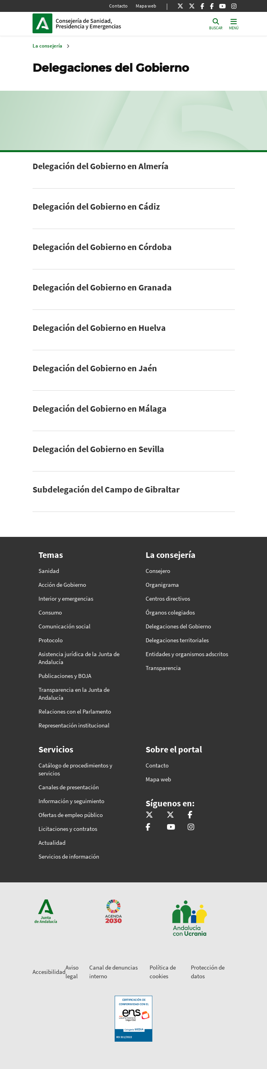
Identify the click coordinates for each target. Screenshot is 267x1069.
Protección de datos (208, 972)
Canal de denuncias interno (113, 972)
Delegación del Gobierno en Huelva (99, 327)
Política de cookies (163, 972)
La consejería (47, 45)
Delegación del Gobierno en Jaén (95, 368)
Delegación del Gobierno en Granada (102, 287)
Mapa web (146, 6)
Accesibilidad (49, 971)
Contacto (118, 6)
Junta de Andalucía (42, 23)
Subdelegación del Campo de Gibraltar (106, 489)
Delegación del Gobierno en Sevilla (98, 448)
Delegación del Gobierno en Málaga (100, 408)
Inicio (109, 23)
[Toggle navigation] (234, 24)
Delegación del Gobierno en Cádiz (96, 206)
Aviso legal (72, 972)
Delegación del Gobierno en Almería (101, 166)
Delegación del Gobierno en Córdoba (102, 246)
